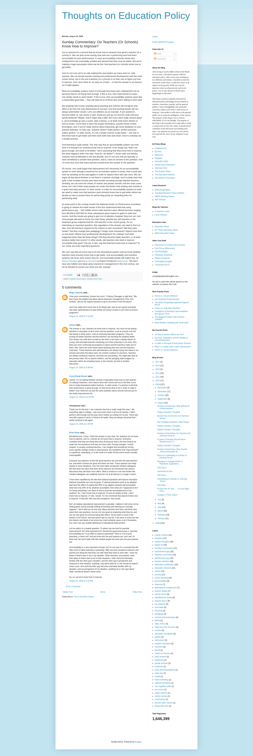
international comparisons (166, 588)
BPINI (157, 620)
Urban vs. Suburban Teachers (167, 308)
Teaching (158, 611)
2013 (157, 369)
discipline (159, 538)
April (160, 507)
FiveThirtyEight (161, 251)
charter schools (161, 535)
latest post (122, 261)
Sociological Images (163, 261)
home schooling (161, 680)
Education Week (162, 226)
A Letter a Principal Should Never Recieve (173, 343)
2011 (157, 377)
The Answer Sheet (163, 171)
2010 (157, 380)
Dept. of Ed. (160, 624)
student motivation (162, 643)
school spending (162, 578)
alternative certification (164, 564)
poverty (158, 574)
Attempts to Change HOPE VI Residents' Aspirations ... (170, 462)
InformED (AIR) (161, 161)
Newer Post (68, 592)
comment (91, 261)
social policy (160, 699)
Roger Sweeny (76, 293)
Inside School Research (165, 165)
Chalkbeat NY (161, 148)
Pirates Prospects (162, 258)
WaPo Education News (164, 233)
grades (158, 637)
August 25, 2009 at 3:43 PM (81, 581)
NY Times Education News (166, 230)
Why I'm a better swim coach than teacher (173, 347)
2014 (157, 365)
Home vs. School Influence (166, 296)
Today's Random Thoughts (168, 412)
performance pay (162, 558)
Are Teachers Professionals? (167, 299)
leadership (159, 660)
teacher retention (162, 561)
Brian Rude (74, 433)
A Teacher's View (162, 211)
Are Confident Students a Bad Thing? (173, 422)
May (160, 503)
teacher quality (161, 591)
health (157, 676)
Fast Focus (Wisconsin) (165, 248)
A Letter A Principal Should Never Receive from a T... (171, 440)
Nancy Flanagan (69, 261)
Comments (160, 59)
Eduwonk (159, 155)
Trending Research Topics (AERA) (169, 193)
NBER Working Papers (164, 196)
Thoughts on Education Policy (126, 15)
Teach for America (162, 653)
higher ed (159, 545)
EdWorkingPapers (162, 190)
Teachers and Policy (94, 279)
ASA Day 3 (162, 468)
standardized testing (163, 597)
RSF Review (160, 200)
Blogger (138, 742)
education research (163, 568)
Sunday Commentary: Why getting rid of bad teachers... (173, 407)
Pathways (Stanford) (163, 255)
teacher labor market (163, 703)
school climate (161, 696)
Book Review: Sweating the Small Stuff (171, 323)
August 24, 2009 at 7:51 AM (81, 316)
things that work (161, 706)
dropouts (158, 584)
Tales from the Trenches (165, 627)
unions (157, 571)
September (163, 399)
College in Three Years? (167, 495)
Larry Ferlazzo (161, 215)
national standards (163, 683)
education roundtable (164, 634)
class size (159, 673)
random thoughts (162, 542)
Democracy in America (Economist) (170, 245)
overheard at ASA (164, 471)
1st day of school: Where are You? (169, 334)
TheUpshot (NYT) (162, 265)
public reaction (161, 693)
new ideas (159, 607)
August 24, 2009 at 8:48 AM (81, 367)
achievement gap (162, 551)
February (162, 515)
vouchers (159, 647)
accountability (161, 581)
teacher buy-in (161, 601)
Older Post (137, 592)
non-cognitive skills (163, 686)
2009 (157, 384)
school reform (161, 594)
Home (102, 592)
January (161, 518)
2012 (157, 373)
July (160, 499)
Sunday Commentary (77, 279)
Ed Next (158, 151)
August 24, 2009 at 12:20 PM (81, 397)
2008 (157, 523)
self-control (159, 640)
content (158, 630)
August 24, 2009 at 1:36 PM (81, 424)
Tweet (154, 36)
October (161, 395)
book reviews (160, 657)
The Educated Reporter (165, 175)
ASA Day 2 (162, 475)
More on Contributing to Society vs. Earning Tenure (172, 456)
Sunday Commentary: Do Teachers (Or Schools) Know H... (174, 434)
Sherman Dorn (161, 168)
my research (160, 604)
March (161, 511)
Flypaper (158, 158)
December (162, 388)
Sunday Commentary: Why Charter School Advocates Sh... (172, 450)
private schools (161, 663)
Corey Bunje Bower (78, 376)
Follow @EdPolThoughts (163, 42)
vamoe (72, 325)
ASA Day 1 (162, 485)
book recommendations (165, 670)
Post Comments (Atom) (84, 597)
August (161, 403)
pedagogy (159, 614)
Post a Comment (73, 586)
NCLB (157, 650)
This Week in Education (165, 178)
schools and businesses (165, 617)
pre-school (159, 689)
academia (159, 666)
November (162, 391)
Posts (157, 54)
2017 (157, 362)
